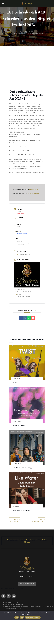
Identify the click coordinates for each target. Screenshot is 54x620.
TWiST (15, 383)
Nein (22, 617)
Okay (16, 617)
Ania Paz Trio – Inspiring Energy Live (24, 468)
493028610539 (33, 189)
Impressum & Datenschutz (27, 583)
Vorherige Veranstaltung (14, 520)
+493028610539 (26, 292)
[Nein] (52, 615)
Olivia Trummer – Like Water (21, 510)
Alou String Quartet (19, 425)
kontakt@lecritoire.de (33, 193)
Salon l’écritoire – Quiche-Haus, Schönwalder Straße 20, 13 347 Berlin (32, 606)
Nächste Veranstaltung (38, 520)
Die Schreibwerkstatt (23, 254)
